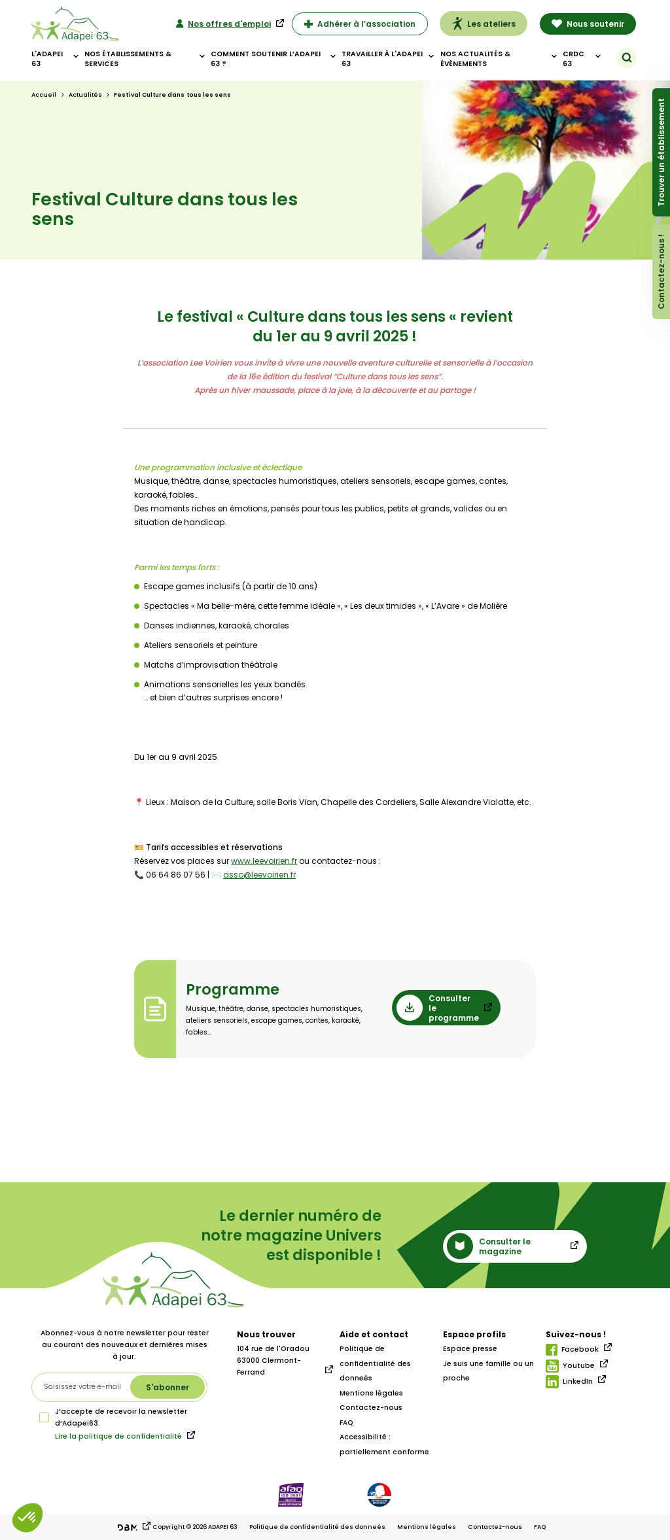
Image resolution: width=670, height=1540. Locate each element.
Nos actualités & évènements (475, 59)
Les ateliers (483, 23)
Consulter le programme (438, 1008)
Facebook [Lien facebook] (572, 1350)
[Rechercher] (627, 57)
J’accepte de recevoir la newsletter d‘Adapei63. (113, 1417)
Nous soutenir (588, 23)
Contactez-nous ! (661, 271)
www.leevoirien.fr (264, 860)
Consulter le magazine (489, 1246)
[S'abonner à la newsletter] (167, 1387)
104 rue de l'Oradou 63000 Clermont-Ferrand (273, 1360)
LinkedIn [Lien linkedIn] (569, 1381)
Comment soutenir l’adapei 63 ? (266, 59)
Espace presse (470, 1349)
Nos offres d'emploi (223, 23)
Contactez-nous (371, 1407)
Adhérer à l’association (360, 23)
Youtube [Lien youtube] (570, 1366)
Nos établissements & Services (127, 59)
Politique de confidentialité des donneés (375, 1363)
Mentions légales (371, 1393)
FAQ (346, 1423)
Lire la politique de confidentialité (118, 1436)
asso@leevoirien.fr (259, 874)
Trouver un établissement (661, 152)
